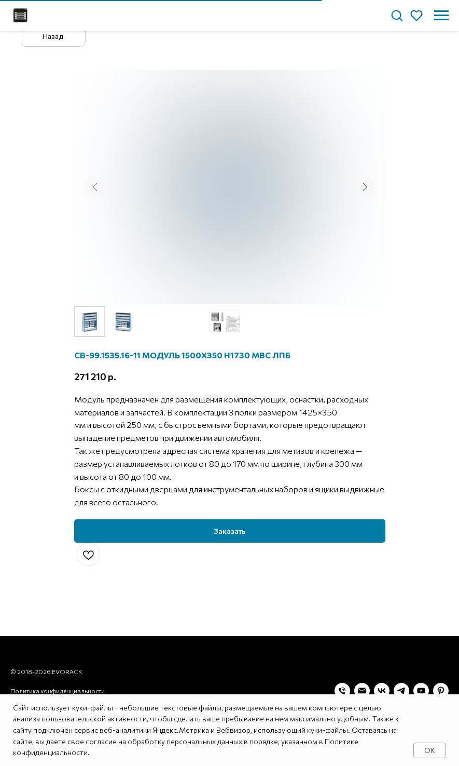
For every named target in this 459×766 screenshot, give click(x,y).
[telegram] (401, 690)
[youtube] (421, 690)
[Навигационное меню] (441, 15)
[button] (397, 15)
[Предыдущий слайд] (95, 187)
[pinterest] (441, 690)
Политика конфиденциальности (57, 690)
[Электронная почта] (362, 690)
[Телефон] (342, 690)
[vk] (382, 690)
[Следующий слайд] (364, 187)
